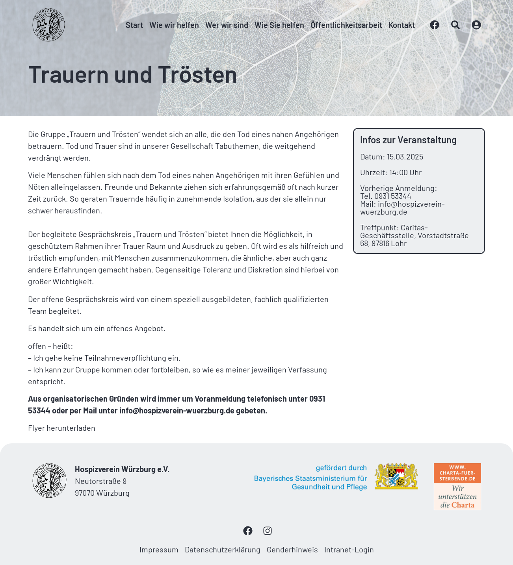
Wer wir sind (226, 25)
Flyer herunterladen (61, 427)
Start (134, 25)
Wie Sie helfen (279, 25)
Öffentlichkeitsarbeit (346, 25)
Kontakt (401, 25)
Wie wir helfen (174, 25)
